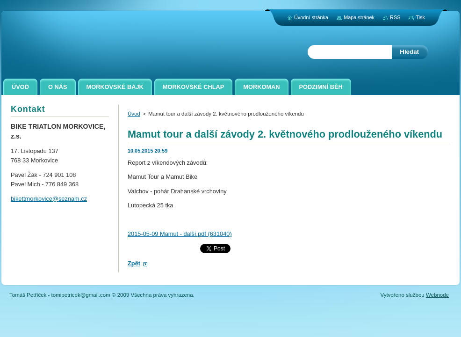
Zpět (134, 263)
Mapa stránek (359, 17)
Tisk (420, 17)
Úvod (134, 114)
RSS (395, 17)
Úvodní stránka (311, 17)
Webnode (437, 295)
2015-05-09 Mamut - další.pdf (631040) (180, 233)
